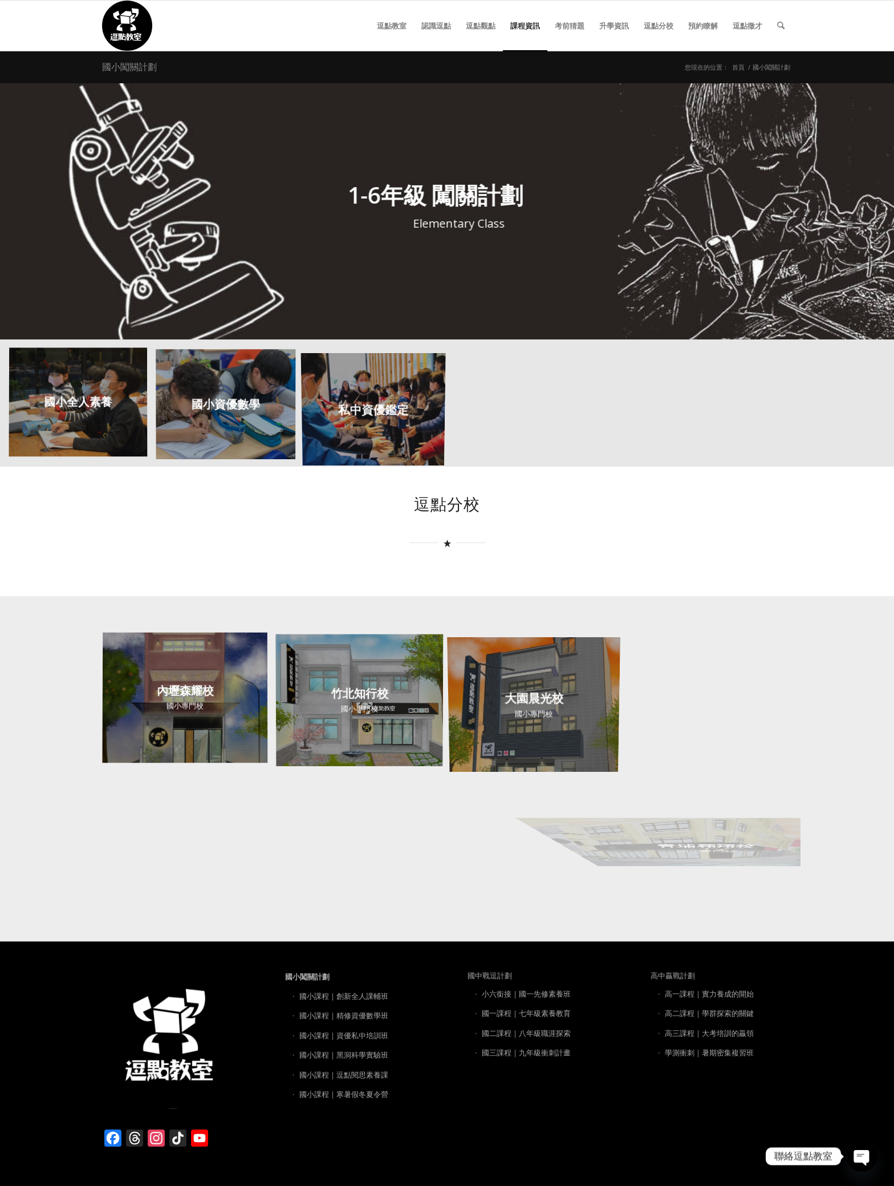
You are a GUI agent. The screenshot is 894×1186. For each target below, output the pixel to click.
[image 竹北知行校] (364, 703)
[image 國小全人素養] (82, 408)
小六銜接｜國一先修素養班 (526, 994)
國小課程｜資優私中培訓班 (343, 1035)
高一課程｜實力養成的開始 (709, 994)
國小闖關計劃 (129, 66)
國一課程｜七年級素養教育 (526, 1013)
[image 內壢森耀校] (189, 703)
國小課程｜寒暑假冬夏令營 (343, 1094)
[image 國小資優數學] (230, 408)
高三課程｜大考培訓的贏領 (709, 1033)
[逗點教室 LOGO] (127, 26)
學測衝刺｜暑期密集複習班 (709, 1052)
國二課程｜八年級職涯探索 (526, 1033)
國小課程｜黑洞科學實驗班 (343, 1055)
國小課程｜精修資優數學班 (343, 1015)
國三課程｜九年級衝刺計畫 (526, 1052)
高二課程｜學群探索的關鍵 (709, 1013)
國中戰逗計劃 (490, 975)
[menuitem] (391, 26)
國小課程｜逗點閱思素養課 (343, 1075)
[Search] (781, 26)
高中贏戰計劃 (673, 975)
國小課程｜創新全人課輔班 (343, 996)
